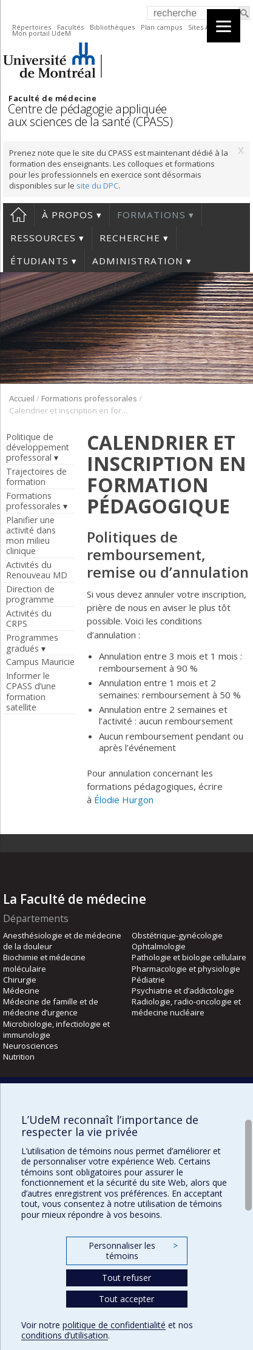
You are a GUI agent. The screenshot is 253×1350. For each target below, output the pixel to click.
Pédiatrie (148, 979)
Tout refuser (126, 1277)
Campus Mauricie (40, 661)
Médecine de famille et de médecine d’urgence (50, 1007)
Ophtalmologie (159, 946)
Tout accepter (126, 1299)
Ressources (43, 238)
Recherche (130, 238)
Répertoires (31, 27)
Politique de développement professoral (37, 447)
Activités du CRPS (29, 618)
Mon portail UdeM (41, 33)
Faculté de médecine (52, 98)
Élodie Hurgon (123, 800)
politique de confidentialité (114, 1325)
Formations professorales (89, 398)
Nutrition (19, 1056)
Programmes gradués (32, 642)
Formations (151, 215)
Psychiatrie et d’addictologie (183, 990)
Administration (137, 261)
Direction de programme (30, 594)
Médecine (21, 990)
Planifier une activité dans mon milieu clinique (31, 535)
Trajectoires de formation (36, 476)
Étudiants (39, 261)
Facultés (70, 27)
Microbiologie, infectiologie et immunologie (56, 1029)
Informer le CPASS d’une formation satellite (31, 691)
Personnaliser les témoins (133, 1251)
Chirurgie (19, 979)
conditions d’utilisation (64, 1335)
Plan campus (161, 27)
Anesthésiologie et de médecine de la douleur (62, 941)
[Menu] (223, 25)
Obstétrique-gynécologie (177, 935)
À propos (67, 215)
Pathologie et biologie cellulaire (189, 957)
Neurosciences (30, 1045)
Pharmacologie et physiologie (186, 968)
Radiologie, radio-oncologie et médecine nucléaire (186, 1007)
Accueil (18, 214)
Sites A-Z (202, 27)
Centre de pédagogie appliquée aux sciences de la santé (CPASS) (90, 115)
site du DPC (97, 185)
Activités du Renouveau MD (36, 570)
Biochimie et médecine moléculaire (44, 963)
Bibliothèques (112, 27)
